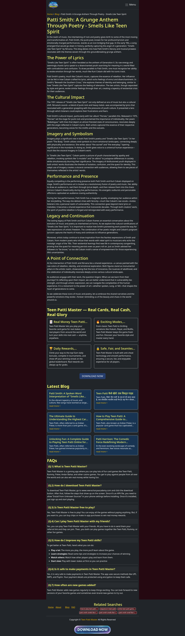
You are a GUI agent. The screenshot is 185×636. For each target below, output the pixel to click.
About (58, 607)
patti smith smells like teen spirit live (108, 613)
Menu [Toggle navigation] (130, 5)
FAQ (73, 607)
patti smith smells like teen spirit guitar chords (89, 613)
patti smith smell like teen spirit (128, 613)
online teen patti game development (127, 609)
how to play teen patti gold (90, 609)
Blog (57, 14)
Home (50, 14)
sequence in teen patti (108, 609)
